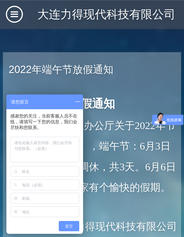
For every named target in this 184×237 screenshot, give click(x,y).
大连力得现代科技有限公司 (106, 14)
